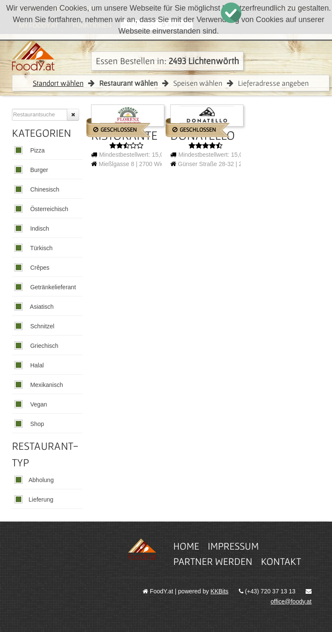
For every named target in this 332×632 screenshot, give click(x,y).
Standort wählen (58, 83)
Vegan (38, 404)
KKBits (220, 591)
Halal (36, 365)
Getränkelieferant (52, 287)
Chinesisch (44, 189)
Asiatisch (41, 306)
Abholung (41, 480)
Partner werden (212, 561)
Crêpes (39, 267)
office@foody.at (291, 601)
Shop (36, 423)
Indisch (39, 228)
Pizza (37, 150)
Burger (38, 169)
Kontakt (281, 561)
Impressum (233, 546)
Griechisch (43, 345)
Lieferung (41, 499)
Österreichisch (48, 209)
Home (186, 546)
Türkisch (41, 248)
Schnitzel (41, 326)
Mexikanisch (46, 384)
